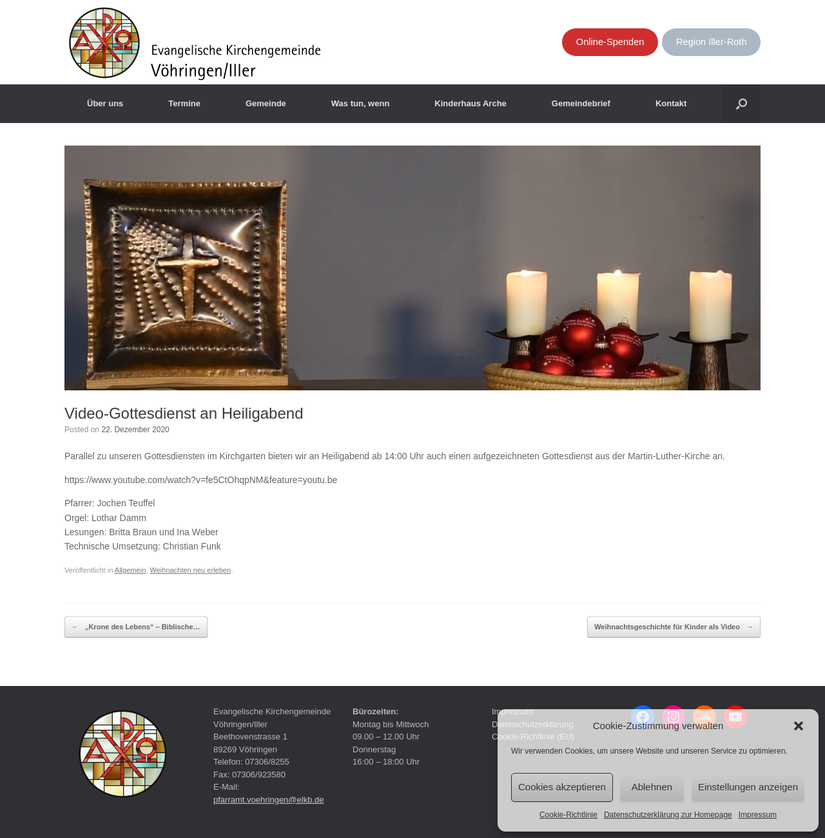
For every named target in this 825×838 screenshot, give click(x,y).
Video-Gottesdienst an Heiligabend (183, 413)
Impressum (758, 814)
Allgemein (130, 570)
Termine (184, 103)
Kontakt (670, 103)
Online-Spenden (610, 42)
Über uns (105, 103)
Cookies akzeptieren (562, 786)
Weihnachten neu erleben (190, 570)
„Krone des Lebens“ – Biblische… (136, 627)
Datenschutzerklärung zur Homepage (668, 814)
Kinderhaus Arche (470, 103)
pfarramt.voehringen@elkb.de (268, 800)
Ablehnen (652, 786)
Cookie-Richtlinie (568, 814)
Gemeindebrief (581, 103)
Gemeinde (266, 103)
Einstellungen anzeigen (748, 786)
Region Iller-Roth (711, 42)
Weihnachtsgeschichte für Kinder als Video (673, 627)
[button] (798, 725)
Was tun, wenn (360, 103)
